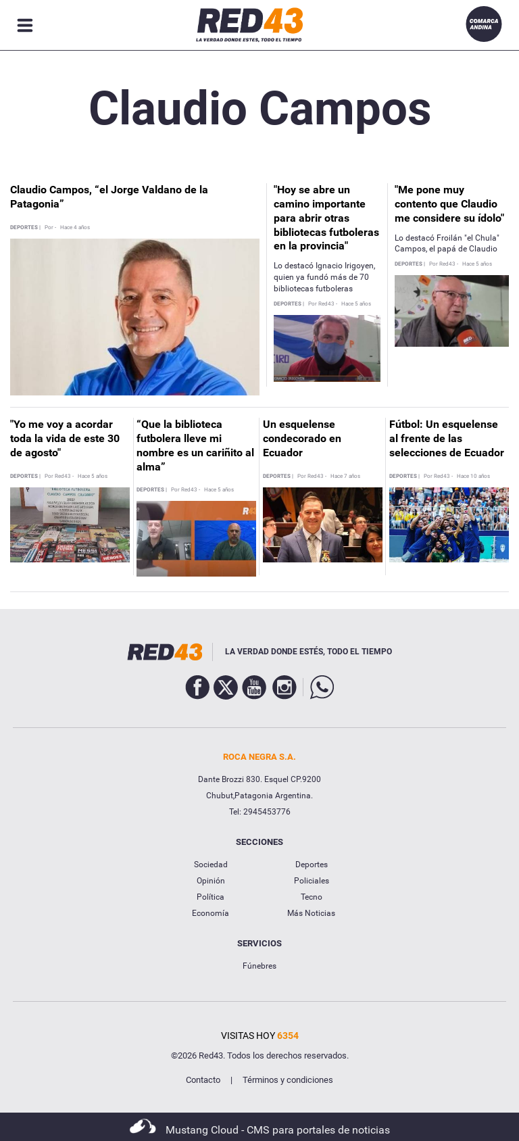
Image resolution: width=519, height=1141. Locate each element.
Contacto (203, 1080)
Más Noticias (311, 913)
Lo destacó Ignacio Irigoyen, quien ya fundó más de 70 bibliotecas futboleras (324, 277)
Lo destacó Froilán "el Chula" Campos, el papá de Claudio (447, 243)
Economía (210, 913)
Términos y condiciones (288, 1080)
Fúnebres (259, 966)
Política (210, 897)
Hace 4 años (75, 227)
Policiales (311, 880)
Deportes (311, 864)
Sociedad (211, 864)
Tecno (311, 897)
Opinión (211, 880)
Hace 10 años (473, 476)
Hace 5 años (356, 304)
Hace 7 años (345, 476)
